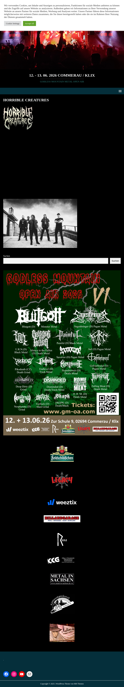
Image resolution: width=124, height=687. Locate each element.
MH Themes (79, 684)
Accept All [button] (29, 23)
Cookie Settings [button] (12, 23)
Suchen (6, 256)
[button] (119, 91)
